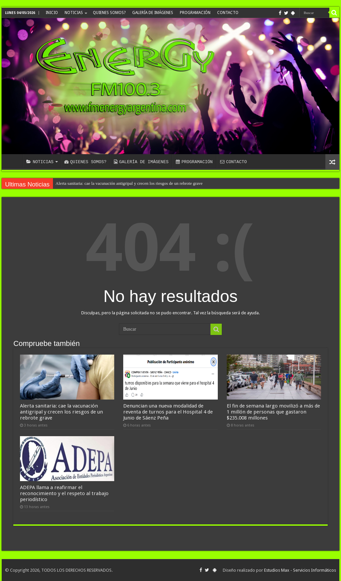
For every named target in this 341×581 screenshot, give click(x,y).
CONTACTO (227, 12)
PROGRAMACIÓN (195, 12)
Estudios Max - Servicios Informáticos (300, 570)
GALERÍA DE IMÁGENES (152, 12)
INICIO (52, 12)
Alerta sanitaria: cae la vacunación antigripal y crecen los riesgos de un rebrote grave (129, 183)
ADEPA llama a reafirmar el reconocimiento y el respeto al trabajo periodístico (64, 493)
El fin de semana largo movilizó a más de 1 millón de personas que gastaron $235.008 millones (273, 412)
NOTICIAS (74, 12)
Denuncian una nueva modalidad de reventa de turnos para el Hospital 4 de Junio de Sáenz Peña (168, 412)
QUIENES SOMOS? (109, 12)
